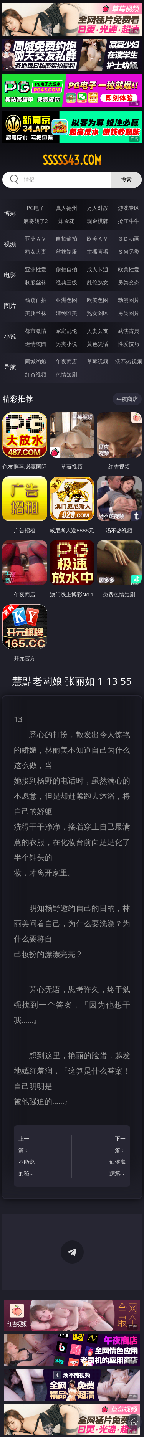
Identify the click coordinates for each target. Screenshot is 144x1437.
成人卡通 (97, 269)
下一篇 (116, 1157)
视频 (10, 244)
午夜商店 (66, 361)
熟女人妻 (35, 251)
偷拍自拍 (66, 269)
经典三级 (66, 282)
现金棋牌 (97, 221)
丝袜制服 (66, 251)
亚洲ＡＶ (35, 238)
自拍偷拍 (66, 238)
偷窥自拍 (35, 300)
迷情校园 (35, 343)
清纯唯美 (66, 313)
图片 (10, 305)
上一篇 (27, 1157)
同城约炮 (35, 361)
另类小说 (66, 343)
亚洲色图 (66, 300)
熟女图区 (97, 313)
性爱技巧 (128, 343)
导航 (10, 367)
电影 (10, 275)
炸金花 (66, 221)
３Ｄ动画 (128, 238)
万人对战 (97, 207)
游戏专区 (128, 207)
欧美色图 (97, 300)
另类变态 (128, 282)
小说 (10, 336)
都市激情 (35, 330)
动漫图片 (128, 300)
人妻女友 (97, 330)
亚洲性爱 (35, 269)
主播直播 (97, 251)
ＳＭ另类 (128, 251)
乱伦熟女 (97, 282)
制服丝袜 (35, 282)
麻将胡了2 (35, 221)
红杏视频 (35, 374)
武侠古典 (128, 330)
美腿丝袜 (35, 313)
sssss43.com (72, 160)
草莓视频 (97, 361)
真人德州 (66, 207)
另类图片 (128, 313)
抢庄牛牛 (128, 221)
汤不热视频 (128, 361)
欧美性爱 (128, 269)
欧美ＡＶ (97, 238)
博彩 (10, 213)
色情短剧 (66, 374)
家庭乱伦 (66, 330)
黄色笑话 (97, 343)
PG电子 (35, 207)
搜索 (126, 179)
